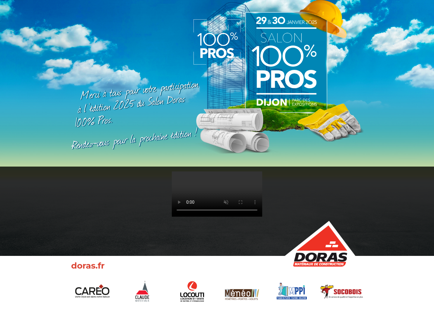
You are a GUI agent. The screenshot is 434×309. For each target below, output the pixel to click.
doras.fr (88, 265)
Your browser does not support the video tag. (217, 194)
